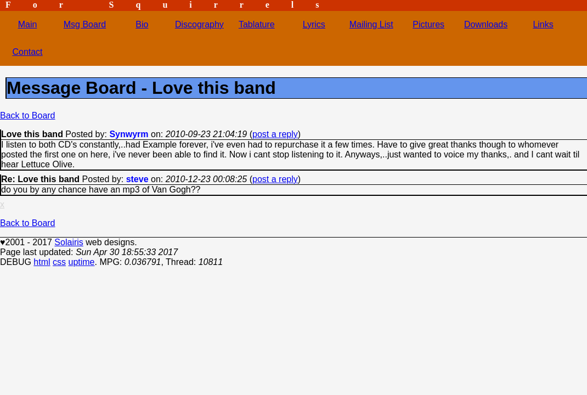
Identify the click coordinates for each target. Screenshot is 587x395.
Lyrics (314, 24)
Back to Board (27, 115)
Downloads (485, 24)
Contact (27, 52)
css (59, 262)
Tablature (257, 24)
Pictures (428, 24)
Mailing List (371, 24)
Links (543, 24)
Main (27, 24)
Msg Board (85, 24)
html (41, 262)
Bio (142, 24)
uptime (81, 262)
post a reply (275, 134)
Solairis (68, 242)
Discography (199, 24)
